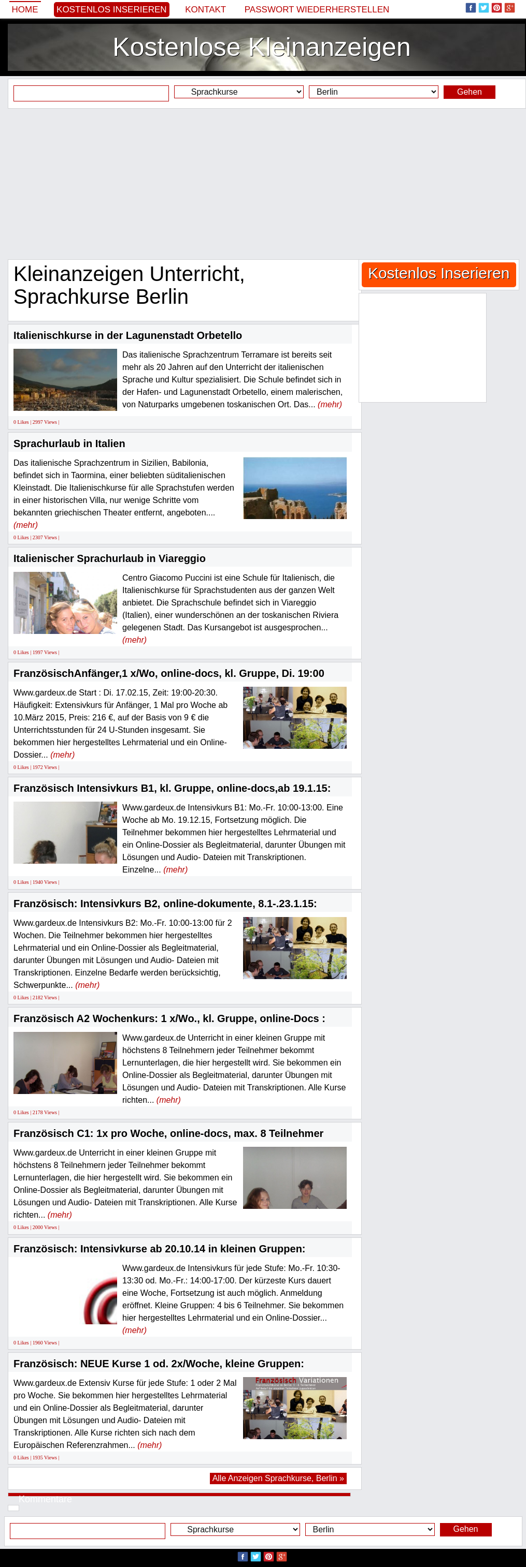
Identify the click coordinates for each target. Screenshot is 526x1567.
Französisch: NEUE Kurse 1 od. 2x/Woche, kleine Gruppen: (158, 1363)
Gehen (469, 91)
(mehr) (330, 404)
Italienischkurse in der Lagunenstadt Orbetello (127, 335)
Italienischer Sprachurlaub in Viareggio (109, 558)
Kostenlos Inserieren (111, 9)
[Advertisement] (263, 183)
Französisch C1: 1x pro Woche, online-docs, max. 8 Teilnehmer (168, 1133)
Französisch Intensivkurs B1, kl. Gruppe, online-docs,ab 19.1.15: (172, 788)
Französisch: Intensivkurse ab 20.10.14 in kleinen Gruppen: (159, 1248)
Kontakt (205, 9)
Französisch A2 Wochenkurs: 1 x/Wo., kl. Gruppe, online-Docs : (169, 1018)
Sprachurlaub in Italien (69, 443)
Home (25, 9)
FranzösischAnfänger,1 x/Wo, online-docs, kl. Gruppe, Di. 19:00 (168, 673)
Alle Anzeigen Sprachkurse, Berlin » (278, 1478)
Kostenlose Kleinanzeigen (261, 47)
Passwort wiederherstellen (317, 9)
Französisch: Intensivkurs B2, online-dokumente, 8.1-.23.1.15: (165, 903)
